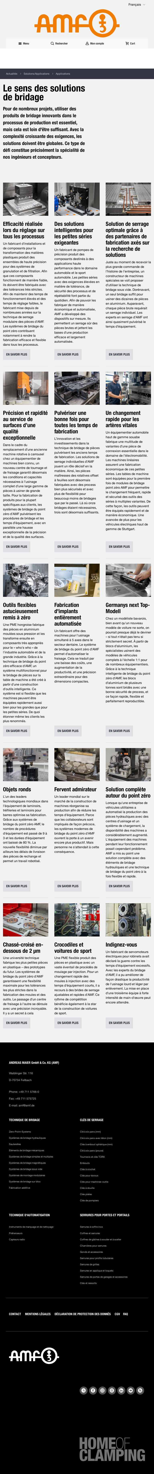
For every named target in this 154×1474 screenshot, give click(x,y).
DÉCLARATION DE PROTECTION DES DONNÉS (83, 1314)
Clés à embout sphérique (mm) (96, 1144)
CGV (117, 1314)
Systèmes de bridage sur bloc (25, 1181)
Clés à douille (87, 1188)
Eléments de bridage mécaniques (26, 1150)
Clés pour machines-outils (94, 1181)
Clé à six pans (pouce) (91, 1150)
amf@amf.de (26, 1105)
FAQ (125, 1314)
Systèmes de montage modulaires (27, 1175)
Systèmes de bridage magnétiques (27, 1163)
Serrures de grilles (89, 1264)
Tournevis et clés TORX (92, 1156)
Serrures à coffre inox (91, 1226)
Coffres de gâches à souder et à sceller (100, 1239)
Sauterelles (15, 1144)
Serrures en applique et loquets (96, 1270)
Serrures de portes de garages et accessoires (104, 1277)
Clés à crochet (87, 1169)
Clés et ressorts (88, 1283)
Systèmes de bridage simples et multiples (31, 1156)
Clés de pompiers (89, 1200)
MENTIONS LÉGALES (38, 1314)
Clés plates (86, 1194)
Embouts (85, 1163)
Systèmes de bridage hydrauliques (27, 1138)
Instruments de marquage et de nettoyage (31, 1226)
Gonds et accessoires (91, 1252)
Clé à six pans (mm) (90, 1131)
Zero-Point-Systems (20, 1131)
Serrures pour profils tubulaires (96, 1258)
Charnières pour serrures (93, 1245)
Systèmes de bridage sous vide (25, 1169)
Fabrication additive (19, 1187)
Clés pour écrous (89, 1175)
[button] (137, 4)
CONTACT (15, 1314)
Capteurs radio (17, 1239)
